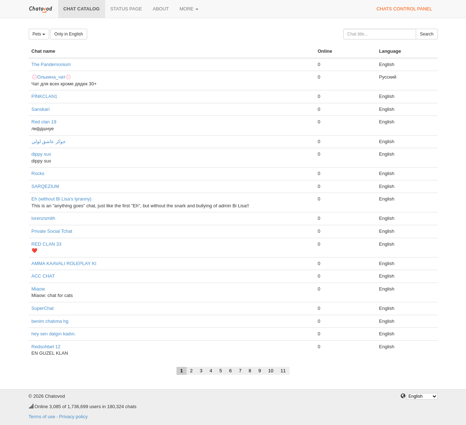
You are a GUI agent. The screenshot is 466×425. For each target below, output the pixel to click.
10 (270, 370)
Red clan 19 (44, 121)
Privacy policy (73, 416)
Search (426, 34)
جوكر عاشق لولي (49, 141)
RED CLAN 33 (47, 244)
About (161, 8)
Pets (39, 34)
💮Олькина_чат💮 (51, 77)
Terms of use (42, 416)
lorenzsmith (43, 218)
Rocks (38, 173)
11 (283, 370)
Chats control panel (404, 8)
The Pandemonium (51, 64)
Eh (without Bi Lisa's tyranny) (61, 199)
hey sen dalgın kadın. (54, 333)
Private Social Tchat (52, 231)
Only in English (68, 34)
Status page (126, 8)
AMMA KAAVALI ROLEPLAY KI (64, 263)
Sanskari (41, 109)
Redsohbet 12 (46, 346)
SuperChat (43, 308)
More (189, 8)
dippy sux (41, 154)
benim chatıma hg (50, 321)
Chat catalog (81, 8)
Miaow (38, 289)
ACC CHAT (43, 276)
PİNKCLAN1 (44, 96)
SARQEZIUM (45, 186)
